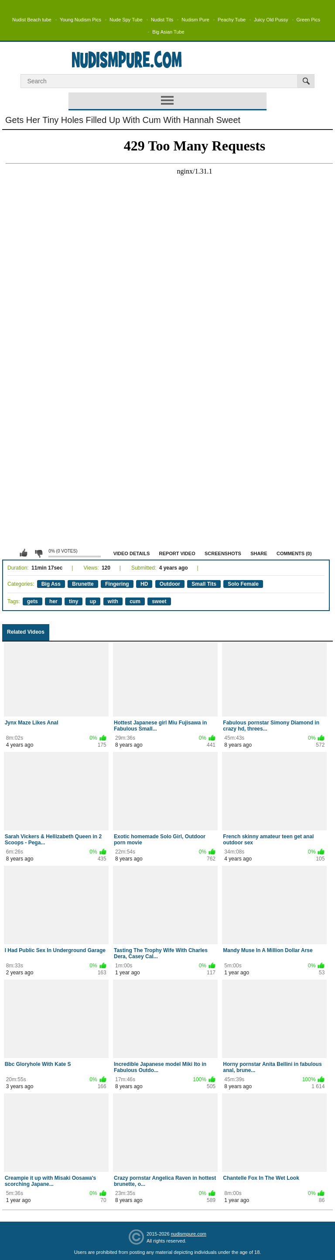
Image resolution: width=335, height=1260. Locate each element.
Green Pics (308, 19)
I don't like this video (38, 553)
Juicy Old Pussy (271, 19)
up (93, 601)
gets (32, 601)
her (53, 601)
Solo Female (243, 584)
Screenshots (223, 553)
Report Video (177, 553)
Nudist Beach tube (31, 19)
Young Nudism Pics (80, 19)
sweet (159, 601)
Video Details (131, 553)
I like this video (23, 553)
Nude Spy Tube (126, 19)
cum (135, 601)
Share (258, 553)
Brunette (82, 584)
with (113, 601)
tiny (73, 601)
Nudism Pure (195, 19)
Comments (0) (294, 553)
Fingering (117, 584)
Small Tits (203, 584)
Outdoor (170, 584)
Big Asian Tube (168, 31)
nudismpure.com (188, 1233)
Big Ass (51, 584)
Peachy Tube (232, 19)
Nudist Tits (162, 19)
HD (144, 584)
